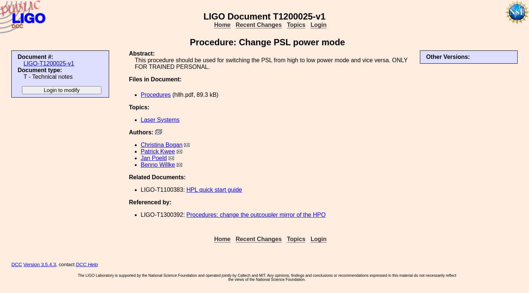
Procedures (156, 95)
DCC (16, 264)
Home (222, 25)
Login (318, 25)
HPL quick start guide (214, 190)
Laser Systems (160, 120)
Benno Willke (158, 165)
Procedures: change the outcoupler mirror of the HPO (256, 215)
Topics (296, 25)
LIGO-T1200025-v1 (49, 63)
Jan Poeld (154, 158)
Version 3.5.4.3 (40, 264)
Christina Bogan (162, 145)
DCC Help (87, 264)
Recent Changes (259, 25)
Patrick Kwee (158, 151)
